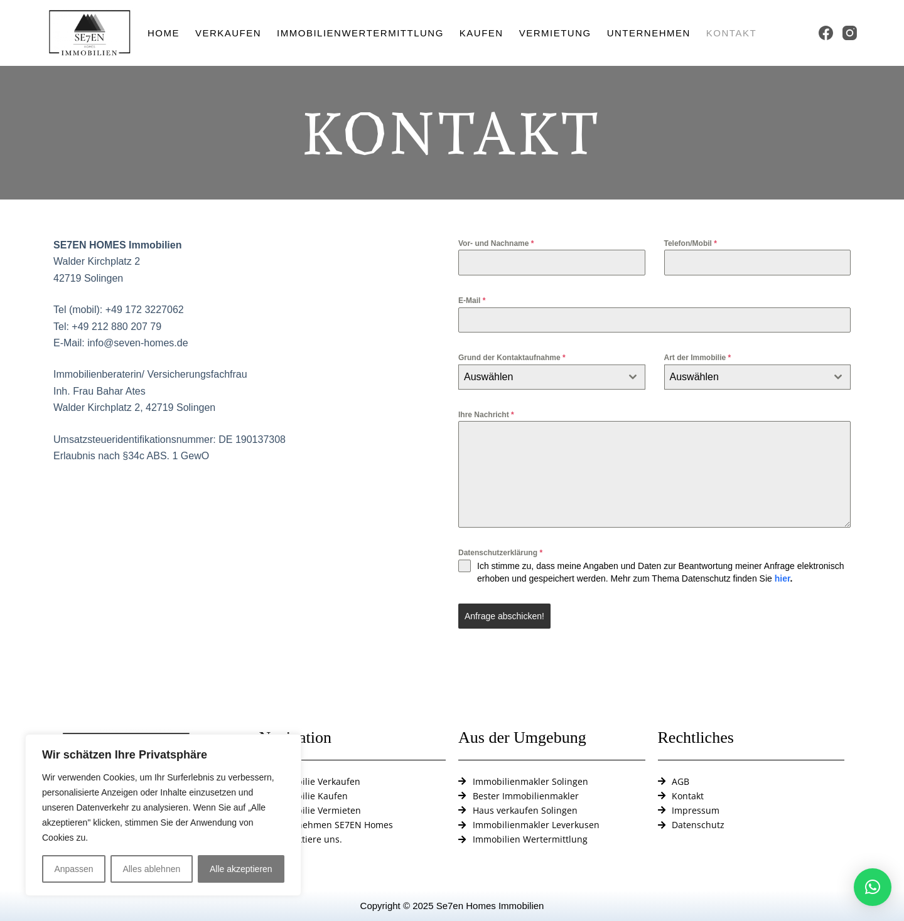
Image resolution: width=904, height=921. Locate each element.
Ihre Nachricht (486, 414)
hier (782, 578)
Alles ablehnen (151, 869)
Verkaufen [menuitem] (228, 33)
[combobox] (551, 377)
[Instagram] (849, 33)
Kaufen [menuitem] (481, 33)
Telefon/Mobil (690, 243)
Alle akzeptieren (241, 869)
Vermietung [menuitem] (555, 33)
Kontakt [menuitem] (731, 33)
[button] (872, 887)
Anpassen (73, 869)
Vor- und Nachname (496, 243)
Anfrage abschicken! (504, 616)
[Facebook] (826, 33)
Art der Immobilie (697, 357)
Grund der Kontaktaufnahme (512, 357)
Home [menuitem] (164, 33)
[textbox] (540, 377)
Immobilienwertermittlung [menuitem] (360, 33)
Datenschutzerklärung (500, 552)
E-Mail (471, 300)
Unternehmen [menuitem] (649, 33)
